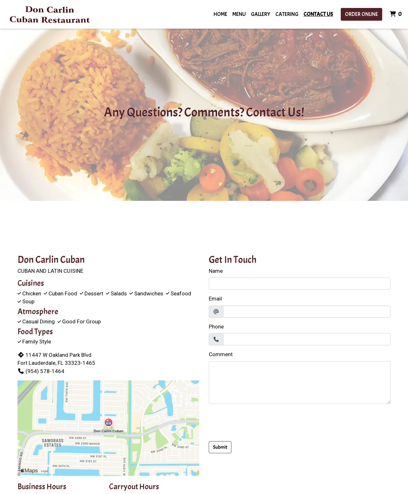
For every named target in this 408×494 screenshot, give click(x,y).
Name (216, 271)
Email (215, 298)
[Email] (306, 312)
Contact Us (318, 14)
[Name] (299, 284)
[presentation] (257, 421)
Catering (286, 14)
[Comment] (299, 382)
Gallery (260, 14)
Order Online (361, 14)
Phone (216, 326)
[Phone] (306, 339)
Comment (221, 354)
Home (220, 14)
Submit (220, 447)
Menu (239, 14)
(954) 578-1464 (41, 371)
